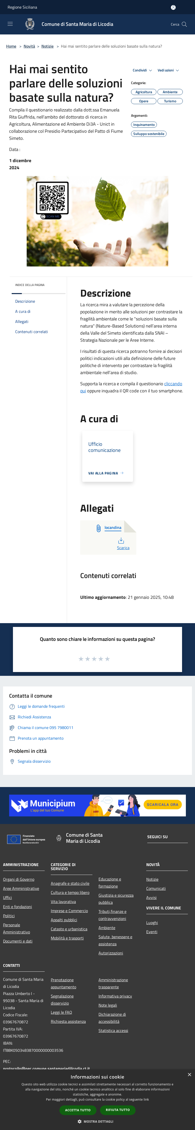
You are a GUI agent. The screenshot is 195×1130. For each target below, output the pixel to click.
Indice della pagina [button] (29, 284)
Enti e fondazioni (17, 907)
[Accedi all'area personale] (173, 7)
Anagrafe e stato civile (70, 883)
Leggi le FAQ (61, 1012)
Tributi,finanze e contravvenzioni (112, 915)
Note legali (108, 1005)
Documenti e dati (17, 941)
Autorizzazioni (111, 953)
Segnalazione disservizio (62, 999)
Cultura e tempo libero (70, 892)
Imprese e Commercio (69, 911)
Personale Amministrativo (16, 928)
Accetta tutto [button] (78, 1110)
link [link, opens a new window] (146, 1099)
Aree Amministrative (21, 888)
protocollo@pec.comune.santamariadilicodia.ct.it (46, 1068)
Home (11, 46)
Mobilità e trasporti (67, 938)
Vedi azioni (169, 70)
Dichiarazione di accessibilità (112, 1017)
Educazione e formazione (110, 882)
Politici (9, 916)
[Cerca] (184, 24)
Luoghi (152, 923)
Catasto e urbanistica (69, 929)
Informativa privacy (115, 996)
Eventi (151, 932)
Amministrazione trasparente (113, 983)
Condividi (143, 70)
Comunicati (156, 888)
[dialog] (97, 1099)
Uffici (7, 897)
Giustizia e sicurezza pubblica (116, 898)
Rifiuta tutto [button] (118, 1110)
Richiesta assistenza (68, 1021)
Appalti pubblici (64, 920)
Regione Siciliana (22, 7)
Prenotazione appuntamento (63, 983)
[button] (97, 1121)
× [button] (189, 1075)
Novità (29, 46)
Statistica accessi (113, 1030)
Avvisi (151, 897)
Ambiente (107, 928)
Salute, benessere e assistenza (115, 940)
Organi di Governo (18, 879)
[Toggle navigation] (10, 24)
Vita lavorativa (63, 901)
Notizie (47, 46)
